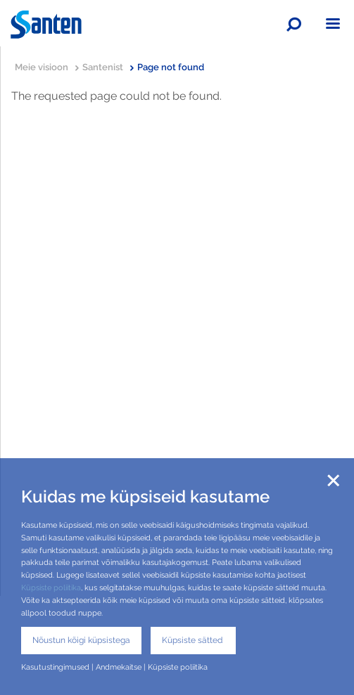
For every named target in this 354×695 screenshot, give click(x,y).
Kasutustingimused (55, 667)
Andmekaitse (118, 667)
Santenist (108, 67)
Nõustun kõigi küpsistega (81, 640)
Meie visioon (47, 67)
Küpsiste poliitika (51, 587)
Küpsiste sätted (193, 640)
